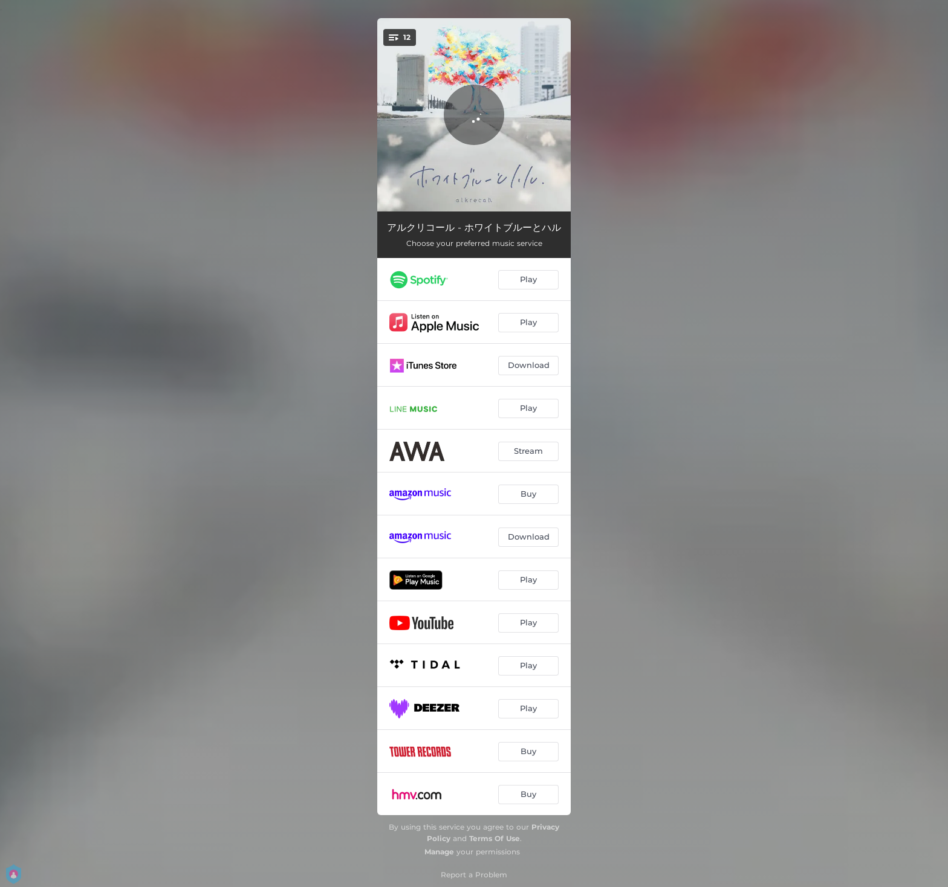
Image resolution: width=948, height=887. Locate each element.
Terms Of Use (494, 838)
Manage (439, 851)
